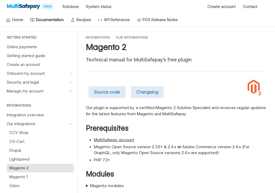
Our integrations (132, 37)
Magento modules (107, 185)
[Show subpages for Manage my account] (70, 91)
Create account (221, 7)
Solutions (70, 7)
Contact (250, 7)
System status (98, 7)
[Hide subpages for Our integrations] (70, 124)
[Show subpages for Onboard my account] (70, 73)
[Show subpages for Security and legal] (70, 82)
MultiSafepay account (114, 140)
